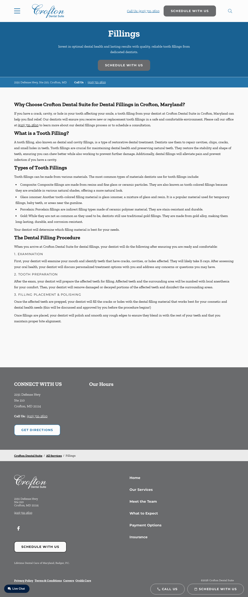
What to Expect (144, 513)
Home (135, 478)
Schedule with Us (190, 11)
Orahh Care (83, 580)
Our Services (141, 490)
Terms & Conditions (48, 580)
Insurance (139, 537)
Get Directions (37, 430)
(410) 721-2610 (97, 82)
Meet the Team (143, 501)
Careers (68, 580)
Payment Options (146, 525)
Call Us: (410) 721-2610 (143, 11)
